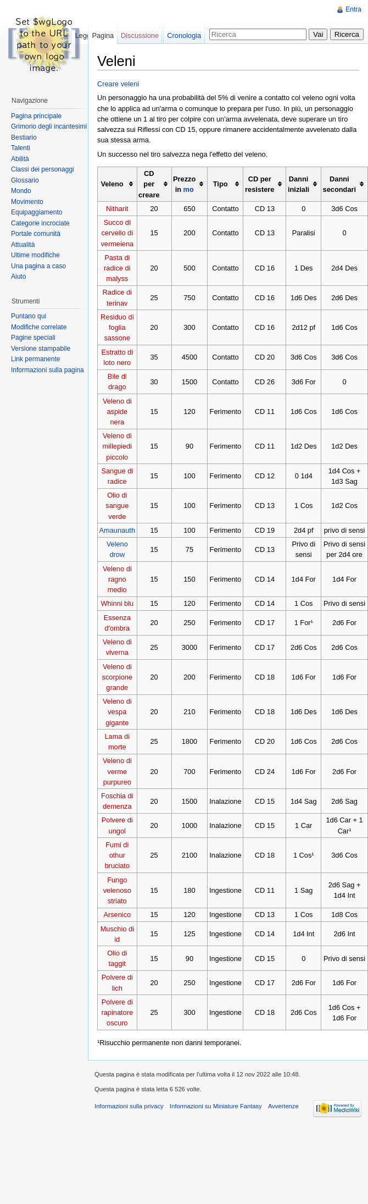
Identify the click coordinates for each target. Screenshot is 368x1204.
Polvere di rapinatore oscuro (117, 1012)
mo (188, 189)
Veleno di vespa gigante (117, 711)
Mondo (21, 191)
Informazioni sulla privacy (129, 1106)
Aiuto (18, 276)
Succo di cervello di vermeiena (117, 232)
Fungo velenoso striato (117, 890)
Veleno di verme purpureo (117, 771)
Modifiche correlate (38, 327)
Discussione (140, 35)
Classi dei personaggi (42, 169)
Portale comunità (35, 234)
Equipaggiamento (36, 212)
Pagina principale (36, 116)
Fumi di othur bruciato (117, 855)
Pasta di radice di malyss (117, 268)
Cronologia (184, 35)
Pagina (103, 35)
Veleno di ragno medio (117, 579)
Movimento (27, 202)
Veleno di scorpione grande (117, 677)
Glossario (25, 180)
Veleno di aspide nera (117, 411)
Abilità (20, 159)
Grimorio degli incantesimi (49, 126)
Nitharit (117, 209)
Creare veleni (118, 84)
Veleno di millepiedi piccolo (117, 446)
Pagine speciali (33, 337)
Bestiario (24, 137)
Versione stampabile (40, 348)
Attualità (23, 244)
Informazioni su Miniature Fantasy (216, 1106)
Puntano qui (28, 316)
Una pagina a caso (38, 266)
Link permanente (35, 359)
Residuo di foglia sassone (117, 327)
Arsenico (117, 914)
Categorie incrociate (40, 223)
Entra (353, 9)
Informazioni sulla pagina (47, 370)
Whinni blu (117, 603)
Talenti (20, 148)
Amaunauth (117, 530)
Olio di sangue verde (117, 505)
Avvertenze (283, 1106)
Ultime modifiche (35, 255)
